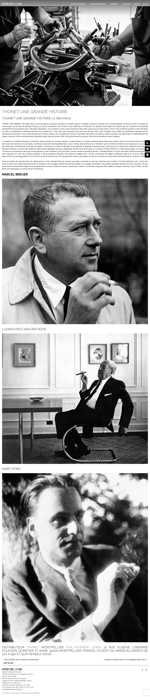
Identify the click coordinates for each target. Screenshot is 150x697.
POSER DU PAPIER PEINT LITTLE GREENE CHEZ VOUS (126, 659)
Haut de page (7, 663)
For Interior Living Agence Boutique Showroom (18, 693)
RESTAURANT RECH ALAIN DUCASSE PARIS (20, 659)
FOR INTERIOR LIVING (83, 647)
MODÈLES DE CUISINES (78, 4)
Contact (137, 4)
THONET (32, 647)
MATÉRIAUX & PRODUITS (98, 4)
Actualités (126, 4)
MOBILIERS (114, 4)
